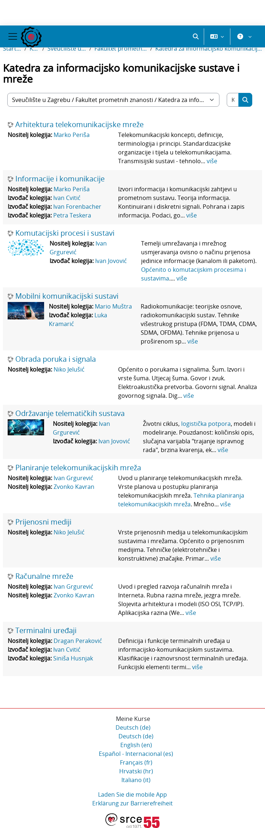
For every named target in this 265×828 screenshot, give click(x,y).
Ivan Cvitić (67, 198)
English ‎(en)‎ (136, 745)
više (212, 161)
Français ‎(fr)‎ (136, 762)
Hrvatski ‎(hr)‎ (136, 771)
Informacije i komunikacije (60, 179)
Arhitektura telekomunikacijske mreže (79, 125)
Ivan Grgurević (73, 478)
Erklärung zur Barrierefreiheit (132, 803)
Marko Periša (72, 135)
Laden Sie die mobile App (132, 794)
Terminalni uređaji (46, 631)
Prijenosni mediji (43, 522)
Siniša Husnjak (73, 658)
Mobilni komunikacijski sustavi (66, 296)
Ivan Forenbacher (77, 207)
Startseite (12, 48)
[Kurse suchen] (233, 100)
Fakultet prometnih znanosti (120, 48)
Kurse (34, 48)
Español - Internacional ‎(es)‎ (136, 754)
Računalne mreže (44, 576)
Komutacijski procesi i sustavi (64, 233)
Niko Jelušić (69, 369)
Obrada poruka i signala (55, 359)
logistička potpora (206, 424)
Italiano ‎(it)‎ (136, 780)
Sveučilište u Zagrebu (67, 48)
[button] (195, 36)
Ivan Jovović (111, 261)
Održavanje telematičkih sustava (70, 413)
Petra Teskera (72, 215)
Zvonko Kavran (74, 487)
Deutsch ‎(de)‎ (133, 727)
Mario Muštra (113, 306)
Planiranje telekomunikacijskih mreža (78, 468)
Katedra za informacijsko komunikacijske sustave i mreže (208, 48)
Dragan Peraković (78, 641)
